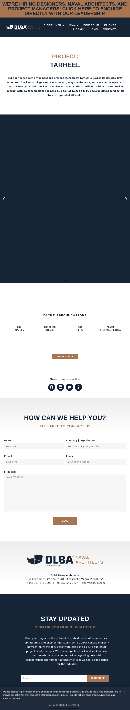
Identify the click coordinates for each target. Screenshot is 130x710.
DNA (73, 25)
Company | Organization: (81, 440)
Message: (10, 471)
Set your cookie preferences (64, 705)
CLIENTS (110, 25)
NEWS (94, 29)
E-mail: (8, 456)
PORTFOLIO (91, 25)
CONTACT (109, 29)
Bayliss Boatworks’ (104, 78)
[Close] (124, 692)
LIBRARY (79, 29)
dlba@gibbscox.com (93, 582)
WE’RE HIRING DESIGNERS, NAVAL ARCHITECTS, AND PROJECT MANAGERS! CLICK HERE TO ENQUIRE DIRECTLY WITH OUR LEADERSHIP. (65, 8)
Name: (8, 440)
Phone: (70, 456)
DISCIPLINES (54, 25)
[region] (65, 698)
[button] (61, 280)
